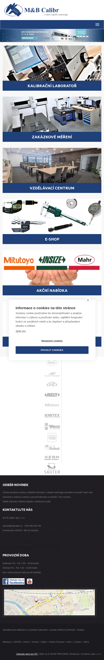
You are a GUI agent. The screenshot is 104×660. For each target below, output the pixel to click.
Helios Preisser (56, 642)
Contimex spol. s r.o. (91, 654)
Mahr (44, 642)
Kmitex (35, 642)
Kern (69, 642)
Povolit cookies (52, 350)
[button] (8, 35)
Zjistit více (21, 331)
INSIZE (17, 642)
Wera (86, 642)
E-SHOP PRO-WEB (58, 654)
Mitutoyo (7, 642)
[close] (88, 300)
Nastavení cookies (52, 340)
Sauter (77, 642)
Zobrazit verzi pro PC (27, 654)
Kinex (26, 642)
